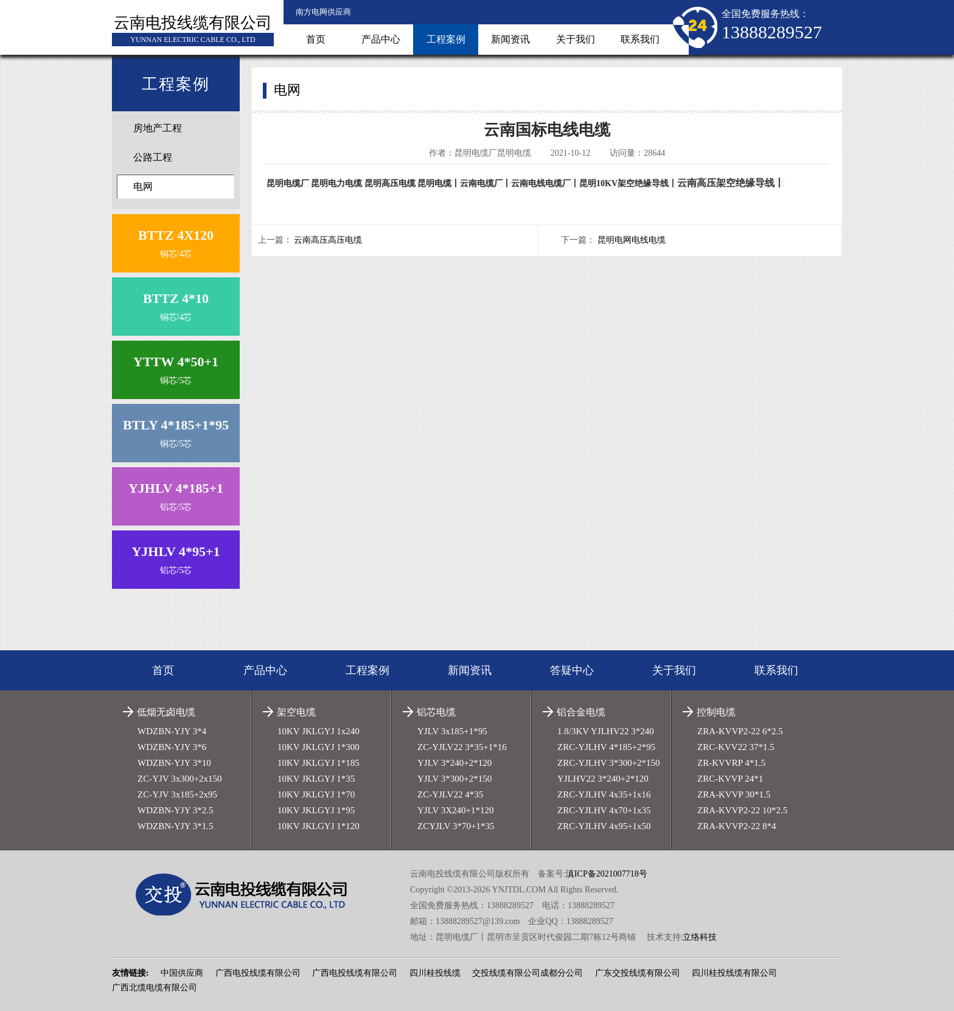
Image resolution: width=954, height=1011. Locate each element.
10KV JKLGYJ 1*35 (316, 778)
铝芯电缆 (436, 712)
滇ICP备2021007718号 (606, 873)
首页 (316, 39)
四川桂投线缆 (435, 973)
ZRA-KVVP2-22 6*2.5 (740, 731)
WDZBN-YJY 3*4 (172, 731)
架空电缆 (296, 712)
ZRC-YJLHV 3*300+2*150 (608, 763)
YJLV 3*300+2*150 (454, 778)
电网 (143, 186)
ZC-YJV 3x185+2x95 (177, 794)
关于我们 (575, 39)
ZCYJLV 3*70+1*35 (455, 826)
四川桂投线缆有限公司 (734, 973)
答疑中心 (572, 670)
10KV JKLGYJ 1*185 (318, 763)
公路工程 (152, 157)
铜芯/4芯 (176, 241)
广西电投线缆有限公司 (258, 973)
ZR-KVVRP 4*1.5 (731, 763)
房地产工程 (157, 128)
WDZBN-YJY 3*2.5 (175, 810)
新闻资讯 (510, 39)
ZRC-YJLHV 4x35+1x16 (604, 794)
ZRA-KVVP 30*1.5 (733, 794)
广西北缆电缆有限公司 (154, 987)
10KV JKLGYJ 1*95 (316, 810)
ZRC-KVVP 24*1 (730, 778)
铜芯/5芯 (176, 367)
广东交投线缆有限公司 (637, 973)
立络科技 (700, 937)
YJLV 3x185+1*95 (452, 731)
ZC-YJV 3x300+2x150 (180, 778)
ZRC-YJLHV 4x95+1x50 (604, 826)
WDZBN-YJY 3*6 (172, 747)
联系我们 (640, 39)
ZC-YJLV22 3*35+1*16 (462, 747)
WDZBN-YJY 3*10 (174, 763)
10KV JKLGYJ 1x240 (318, 731)
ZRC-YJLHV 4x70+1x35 (604, 810)
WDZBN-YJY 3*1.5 (175, 826)
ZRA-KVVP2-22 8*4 (736, 826)
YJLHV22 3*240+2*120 (603, 778)
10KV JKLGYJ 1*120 (318, 826)
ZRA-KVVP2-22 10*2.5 (742, 810)
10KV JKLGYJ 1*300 (318, 747)
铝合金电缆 (581, 712)
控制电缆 (716, 712)
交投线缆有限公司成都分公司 (527, 973)
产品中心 (380, 39)
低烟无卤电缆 (166, 712)
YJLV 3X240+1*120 (455, 810)
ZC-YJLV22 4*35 (450, 794)
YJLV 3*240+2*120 (454, 763)
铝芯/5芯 (176, 494)
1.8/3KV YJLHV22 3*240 (605, 731)
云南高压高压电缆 (328, 240)
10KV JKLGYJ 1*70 (316, 794)
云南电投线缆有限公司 (193, 23)
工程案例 (446, 39)
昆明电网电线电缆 (631, 240)
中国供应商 (182, 973)
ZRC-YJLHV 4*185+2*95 (606, 747)
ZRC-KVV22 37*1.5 (736, 747)
